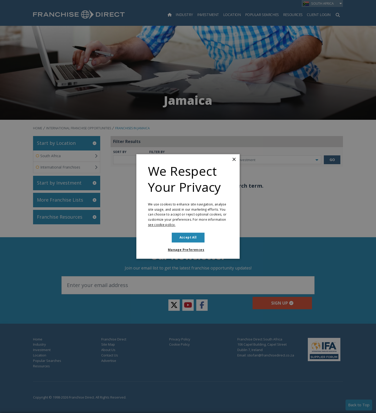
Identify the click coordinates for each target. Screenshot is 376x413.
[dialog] (188, 206)
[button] (188, 250)
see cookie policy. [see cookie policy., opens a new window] (161, 225)
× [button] (234, 160)
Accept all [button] (188, 237)
